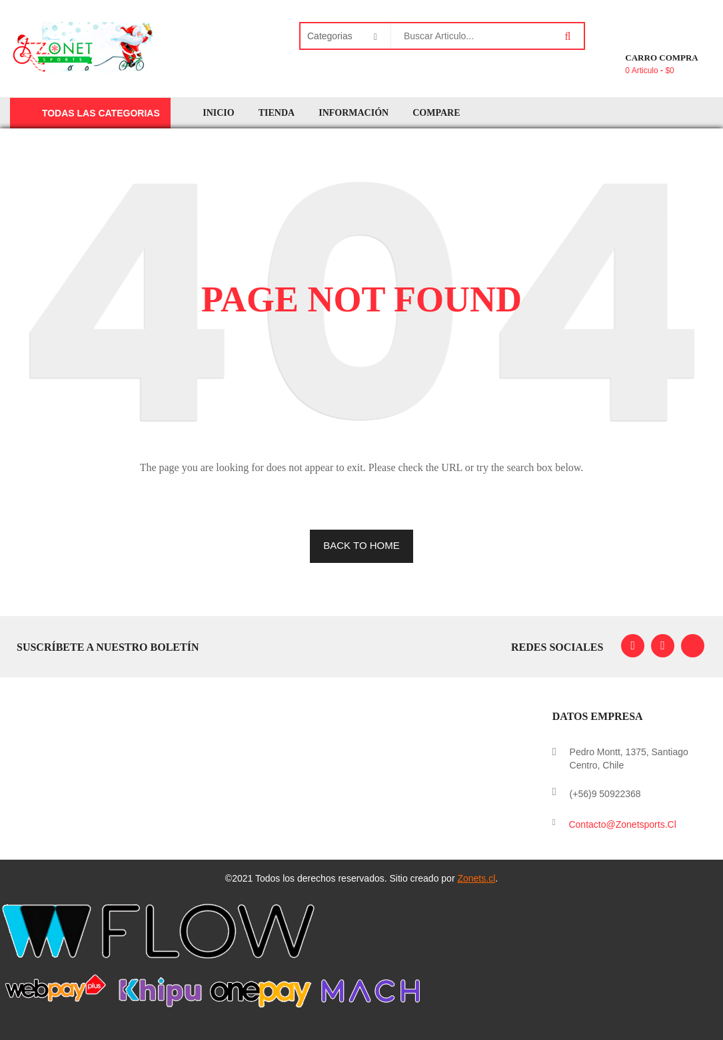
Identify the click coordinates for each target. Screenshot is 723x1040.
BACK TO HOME (361, 545)
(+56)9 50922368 (605, 793)
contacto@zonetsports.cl (622, 824)
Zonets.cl (476, 878)
